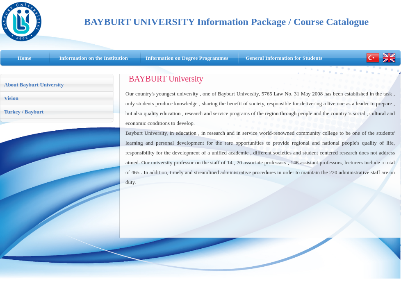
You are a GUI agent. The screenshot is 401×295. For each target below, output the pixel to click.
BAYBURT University (166, 78)
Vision (11, 98)
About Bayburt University (34, 85)
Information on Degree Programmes (187, 58)
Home (24, 58)
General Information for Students (284, 58)
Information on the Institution (93, 58)
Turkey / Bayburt (23, 112)
